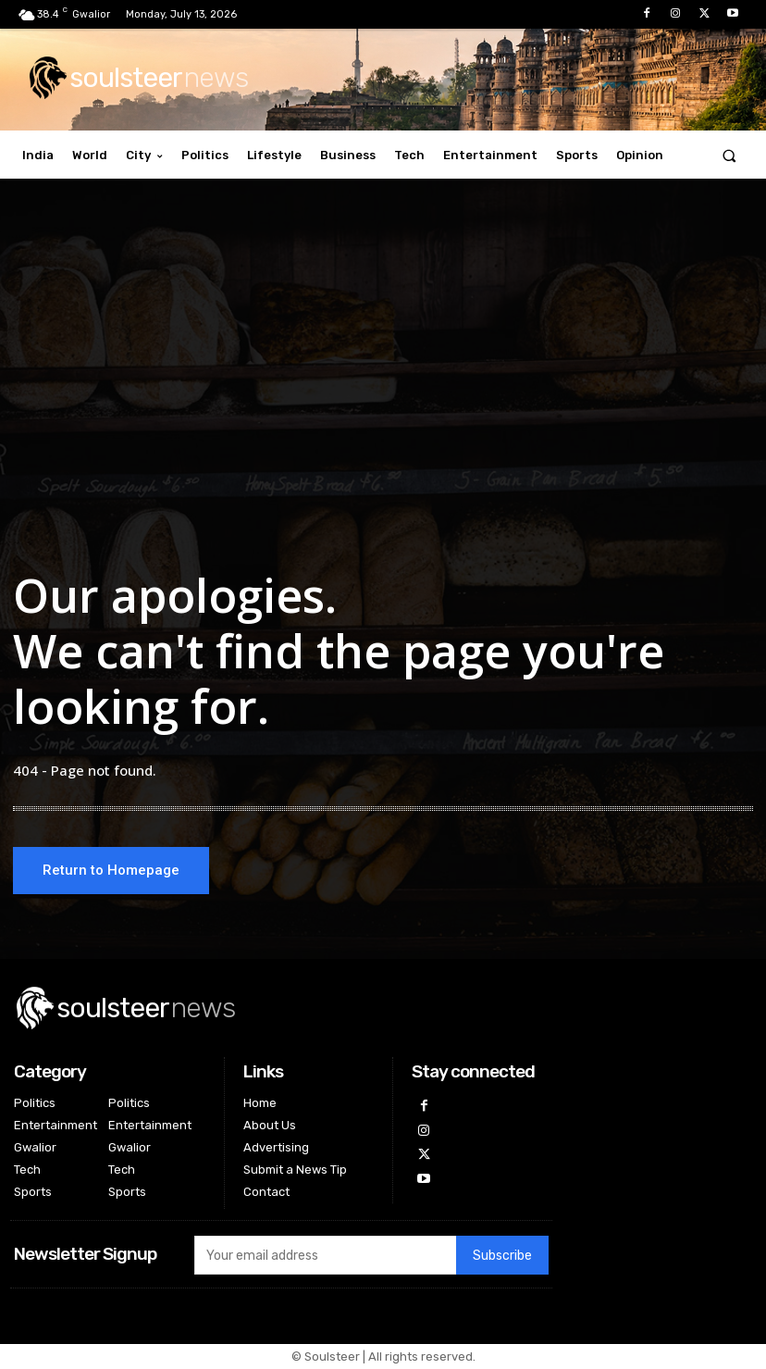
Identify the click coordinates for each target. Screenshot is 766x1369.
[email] (325, 1256)
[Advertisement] (383, 363)
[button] (729, 155)
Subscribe (502, 1256)
